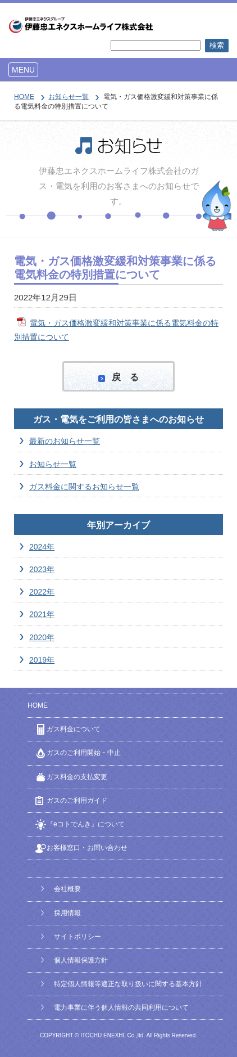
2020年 (41, 637)
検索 (216, 45)
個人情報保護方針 (81, 960)
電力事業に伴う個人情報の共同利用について (121, 1007)
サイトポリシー (77, 937)
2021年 (41, 614)
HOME (24, 97)
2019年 (41, 659)
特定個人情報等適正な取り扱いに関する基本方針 (128, 984)
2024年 (41, 546)
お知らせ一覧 (68, 97)
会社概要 (67, 889)
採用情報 (67, 913)
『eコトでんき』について (86, 824)
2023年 (41, 569)
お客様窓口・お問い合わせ (87, 848)
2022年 (41, 591)
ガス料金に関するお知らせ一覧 (84, 486)
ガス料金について (74, 729)
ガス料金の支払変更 (77, 777)
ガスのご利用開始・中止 (84, 753)
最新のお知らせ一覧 (64, 441)
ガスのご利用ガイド (77, 800)
